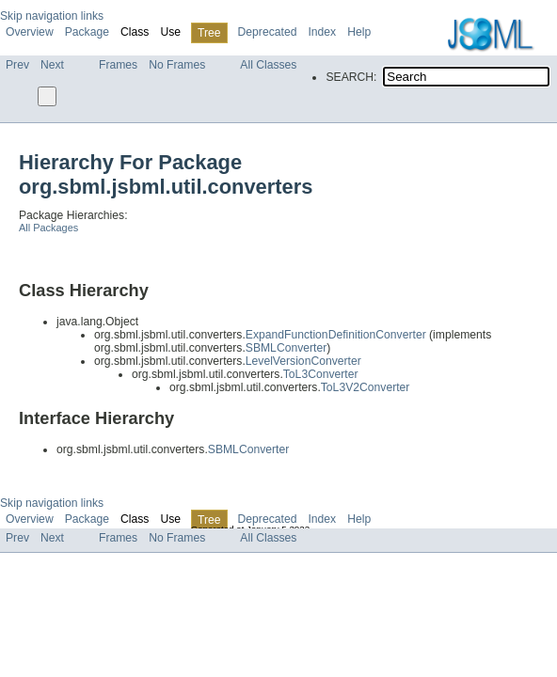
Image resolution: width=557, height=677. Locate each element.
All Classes (268, 64)
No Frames (177, 64)
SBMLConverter (286, 347)
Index (322, 32)
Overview (30, 32)
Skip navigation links (51, 16)
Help (359, 32)
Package (87, 32)
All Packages (48, 227)
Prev (17, 64)
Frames (118, 64)
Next (52, 64)
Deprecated (267, 32)
